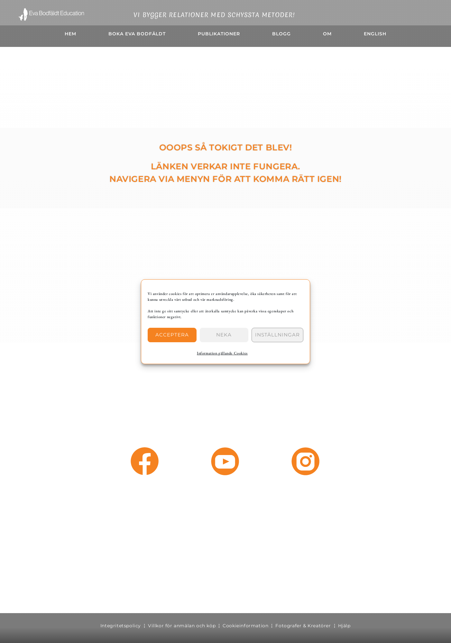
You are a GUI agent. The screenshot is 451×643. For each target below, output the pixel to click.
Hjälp (344, 626)
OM (327, 34)
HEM (70, 34)
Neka (224, 335)
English (375, 34)
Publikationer (219, 34)
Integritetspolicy (120, 626)
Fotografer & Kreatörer (303, 626)
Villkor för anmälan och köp (182, 626)
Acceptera (172, 335)
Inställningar (277, 335)
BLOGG (281, 34)
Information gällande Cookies (222, 353)
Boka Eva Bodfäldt (137, 34)
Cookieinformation (245, 626)
